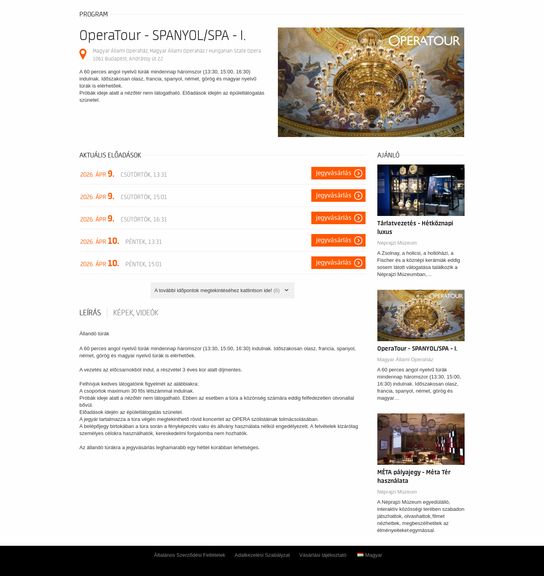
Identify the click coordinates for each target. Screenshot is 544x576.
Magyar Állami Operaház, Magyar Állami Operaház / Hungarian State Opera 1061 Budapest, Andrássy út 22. (177, 55)
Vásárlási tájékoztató (322, 555)
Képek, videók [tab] (135, 313)
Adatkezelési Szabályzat (262, 555)
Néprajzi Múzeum (397, 243)
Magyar (369, 555)
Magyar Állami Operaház (405, 359)
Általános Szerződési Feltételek (189, 555)
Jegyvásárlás (333, 173)
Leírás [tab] (90, 313)
